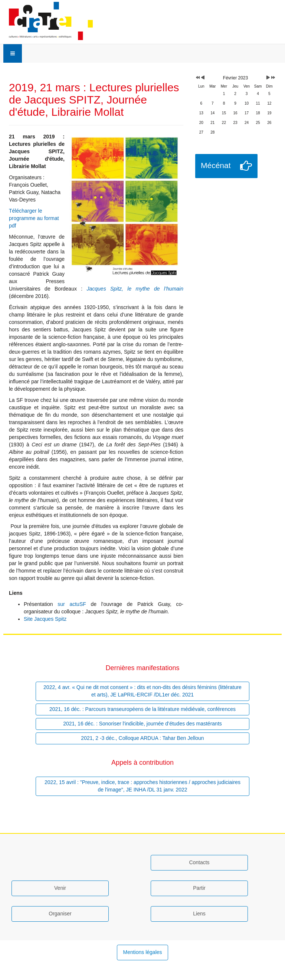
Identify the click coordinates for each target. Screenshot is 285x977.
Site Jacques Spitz (45, 619)
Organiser (60, 914)
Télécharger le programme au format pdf (34, 218)
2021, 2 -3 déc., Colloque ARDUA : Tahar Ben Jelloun (142, 738)
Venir (60, 888)
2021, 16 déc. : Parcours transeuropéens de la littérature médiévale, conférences (142, 709)
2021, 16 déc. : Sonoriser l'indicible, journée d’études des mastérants (142, 724)
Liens (199, 914)
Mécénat (216, 165)
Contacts (199, 862)
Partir (199, 888)
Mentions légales (142, 952)
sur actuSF (72, 604)
